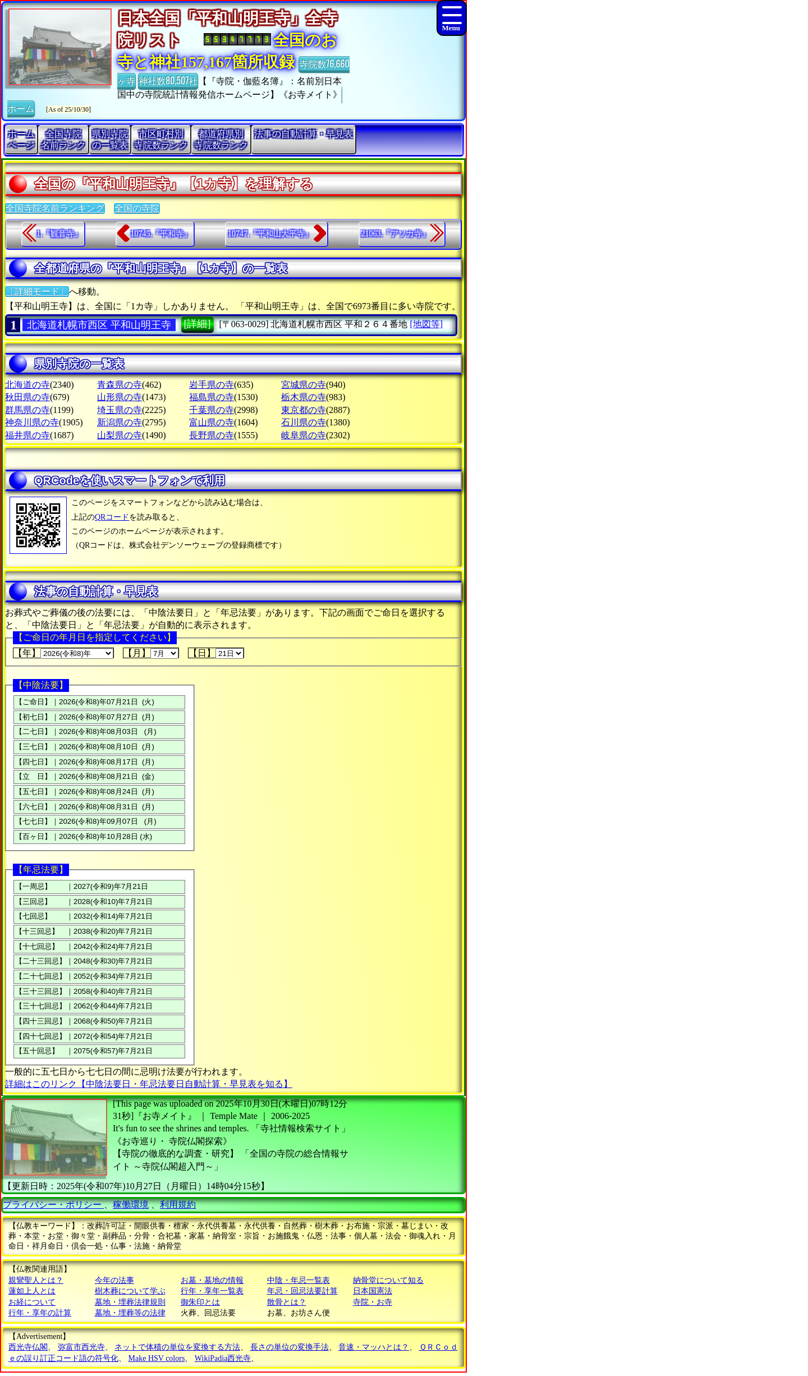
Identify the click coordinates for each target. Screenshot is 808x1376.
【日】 (216, 653)
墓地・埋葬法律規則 (130, 1302)
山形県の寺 (119, 397)
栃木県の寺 (303, 397)
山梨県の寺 (119, 435)
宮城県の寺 (303, 384)
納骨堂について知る (388, 1280)
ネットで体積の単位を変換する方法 (177, 1347)
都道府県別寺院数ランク (221, 139)
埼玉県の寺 (119, 410)
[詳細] (197, 323)
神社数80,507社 (168, 80)
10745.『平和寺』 (161, 234)
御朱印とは (200, 1302)
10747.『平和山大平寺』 (270, 234)
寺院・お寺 (372, 1302)
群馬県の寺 (27, 410)
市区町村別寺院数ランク (161, 139)
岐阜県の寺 (303, 435)
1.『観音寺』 (59, 234)
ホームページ (21, 139)
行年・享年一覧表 (212, 1291)
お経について (32, 1302)
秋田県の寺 (27, 397)
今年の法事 (114, 1280)
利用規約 (178, 1204)
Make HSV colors (156, 1358)
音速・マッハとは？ (373, 1347)
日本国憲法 (372, 1291)
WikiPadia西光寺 (223, 1358)
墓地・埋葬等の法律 (130, 1313)
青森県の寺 (119, 384)
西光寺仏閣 (28, 1347)
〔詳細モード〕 (37, 291)
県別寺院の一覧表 (110, 139)
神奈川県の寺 (32, 422)
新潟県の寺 (119, 422)
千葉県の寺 (211, 410)
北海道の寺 (27, 384)
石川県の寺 (303, 422)
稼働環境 (131, 1204)
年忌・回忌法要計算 (302, 1291)
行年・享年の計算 (39, 1313)
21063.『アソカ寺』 (395, 234)
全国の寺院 (136, 208)
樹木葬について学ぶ (130, 1291)
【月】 (150, 653)
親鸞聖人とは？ (35, 1280)
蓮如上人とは (32, 1291)
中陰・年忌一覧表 (298, 1280)
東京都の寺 (303, 410)
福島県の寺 (211, 397)
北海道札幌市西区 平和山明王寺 (99, 325)
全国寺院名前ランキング (55, 208)
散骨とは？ (286, 1302)
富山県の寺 (211, 422)
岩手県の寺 (211, 384)
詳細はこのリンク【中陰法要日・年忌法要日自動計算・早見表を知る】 (148, 1084)
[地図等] (426, 324)
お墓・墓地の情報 (212, 1280)
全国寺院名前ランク (63, 139)
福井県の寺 (27, 435)
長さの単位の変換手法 (289, 1347)
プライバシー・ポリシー (53, 1204)
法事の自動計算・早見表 (303, 134)
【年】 (63, 653)
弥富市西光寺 (81, 1347)
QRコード (112, 517)
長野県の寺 (211, 435)
